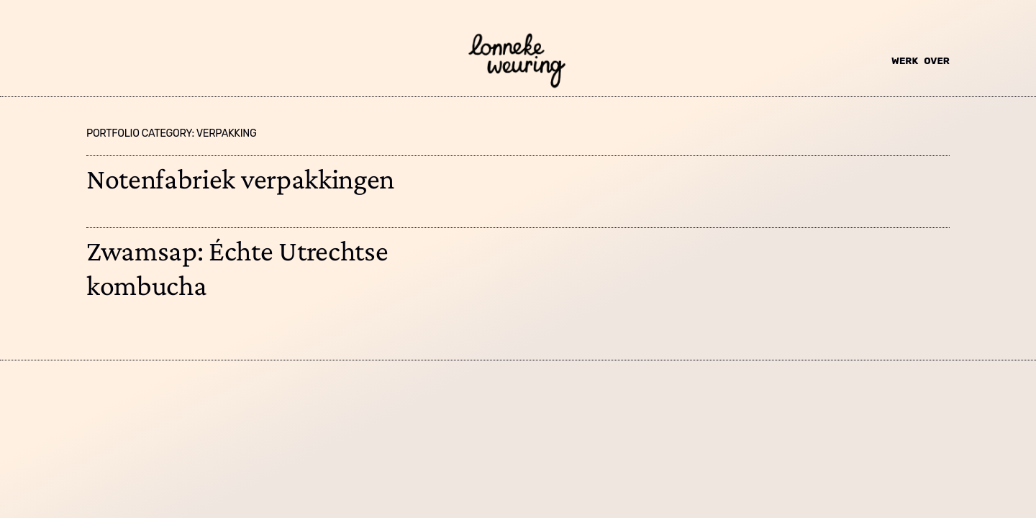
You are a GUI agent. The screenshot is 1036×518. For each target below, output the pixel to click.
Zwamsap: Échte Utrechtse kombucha (237, 268)
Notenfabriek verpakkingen (240, 179)
